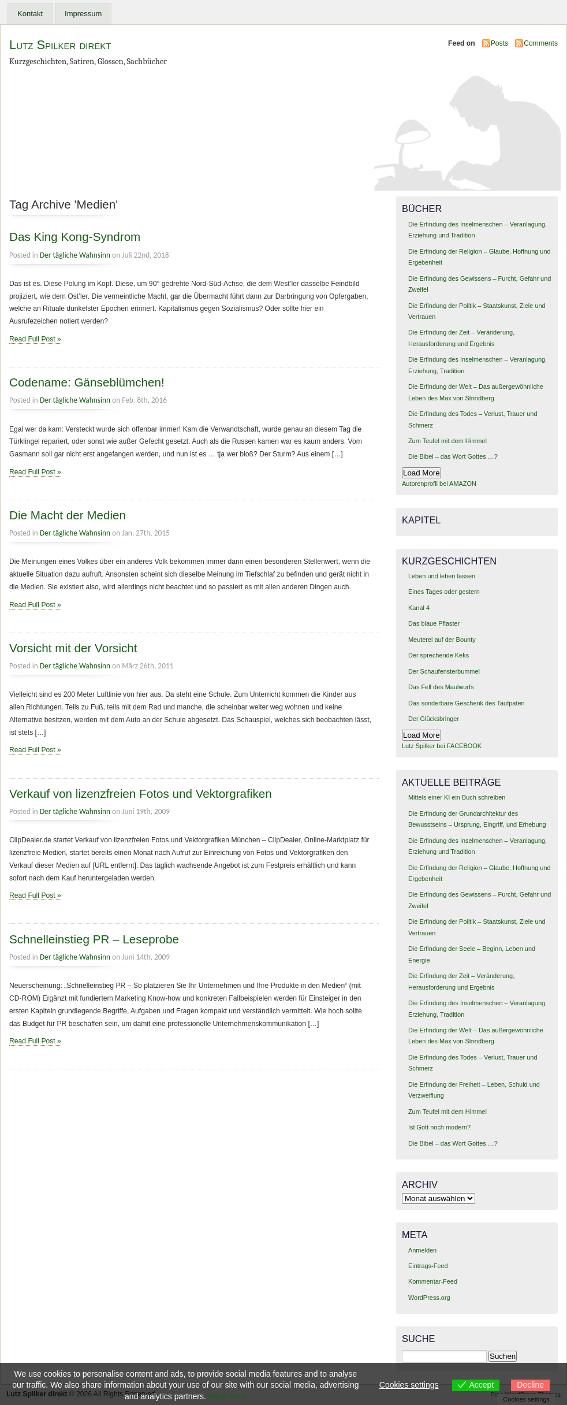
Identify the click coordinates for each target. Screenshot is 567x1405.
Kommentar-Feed (432, 1281)
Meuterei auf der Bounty (442, 639)
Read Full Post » (35, 339)
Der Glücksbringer (433, 718)
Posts (499, 43)
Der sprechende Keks (438, 655)
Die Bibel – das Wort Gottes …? (453, 456)
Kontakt (30, 13)
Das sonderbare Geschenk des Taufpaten (466, 703)
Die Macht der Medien (67, 515)
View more (227, 1396)
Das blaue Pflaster (434, 623)
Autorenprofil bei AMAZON (439, 483)
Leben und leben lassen (441, 576)
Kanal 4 (419, 607)
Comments (541, 43)
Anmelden (422, 1250)
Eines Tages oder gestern (444, 591)
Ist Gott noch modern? (439, 1127)
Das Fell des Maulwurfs (441, 686)
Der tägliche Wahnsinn (75, 255)
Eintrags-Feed (428, 1265)
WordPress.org (429, 1297)
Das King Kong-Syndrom (74, 236)
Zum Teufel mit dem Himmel (447, 440)
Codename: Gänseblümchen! (87, 382)
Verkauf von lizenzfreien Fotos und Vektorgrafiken (140, 793)
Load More (421, 473)
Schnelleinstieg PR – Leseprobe (94, 939)
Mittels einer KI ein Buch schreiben (456, 797)
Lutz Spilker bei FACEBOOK (442, 745)
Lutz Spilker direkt (60, 45)
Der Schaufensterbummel (444, 671)
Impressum (83, 13)
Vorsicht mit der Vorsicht (73, 648)
